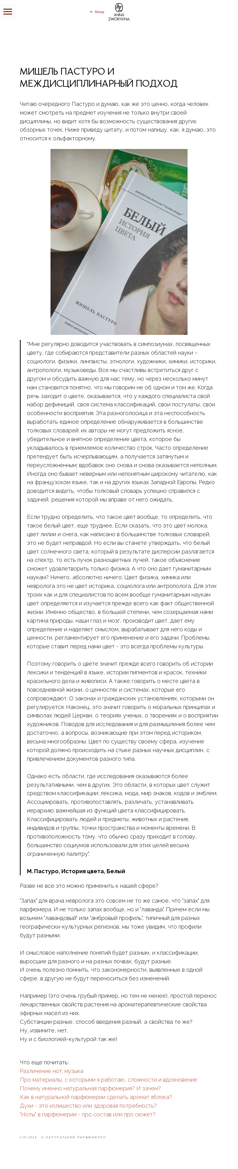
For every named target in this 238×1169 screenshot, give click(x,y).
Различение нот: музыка (51, 1071)
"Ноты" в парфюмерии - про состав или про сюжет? (88, 1114)
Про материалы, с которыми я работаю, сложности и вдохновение (108, 1079)
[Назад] (96, 12)
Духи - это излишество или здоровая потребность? (88, 1105)
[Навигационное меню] (7, 12)
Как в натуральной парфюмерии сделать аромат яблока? (96, 1097)
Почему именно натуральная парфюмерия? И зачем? (90, 1088)
